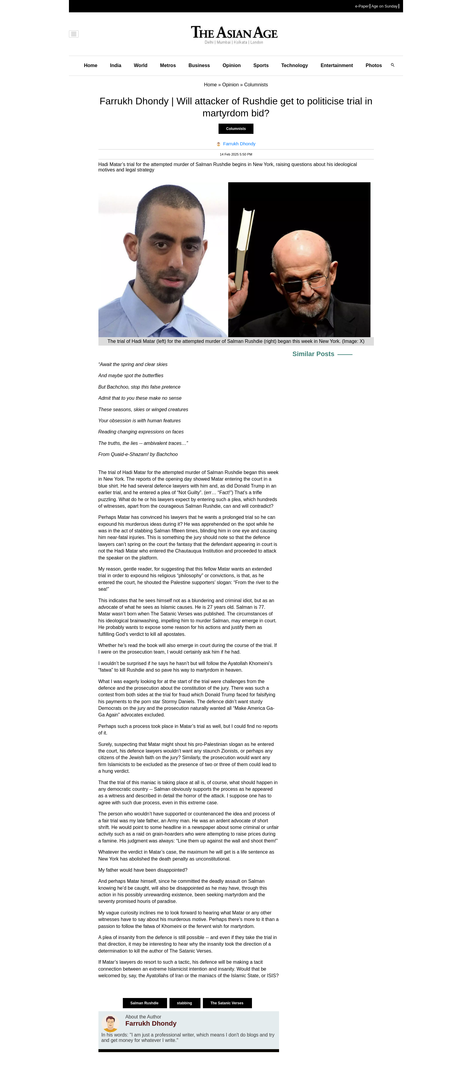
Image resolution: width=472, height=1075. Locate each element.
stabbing (185, 1003)
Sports (261, 65)
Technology (294, 65)
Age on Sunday (384, 6)
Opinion (231, 65)
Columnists (236, 129)
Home (90, 65)
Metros (168, 65)
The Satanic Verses (227, 1003)
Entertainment (337, 65)
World (141, 65)
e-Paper (362, 6)
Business (199, 65)
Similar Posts (313, 354)
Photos (374, 65)
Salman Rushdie (145, 1003)
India (115, 65)
